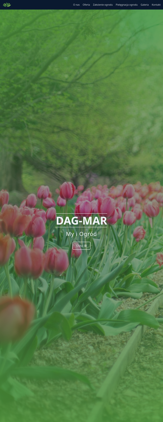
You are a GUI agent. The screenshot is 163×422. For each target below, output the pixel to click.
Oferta (86, 4)
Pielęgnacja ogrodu (127, 4)
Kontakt (156, 4)
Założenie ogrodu (103, 4)
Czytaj (81, 245)
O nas (76, 4)
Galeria (145, 4)
